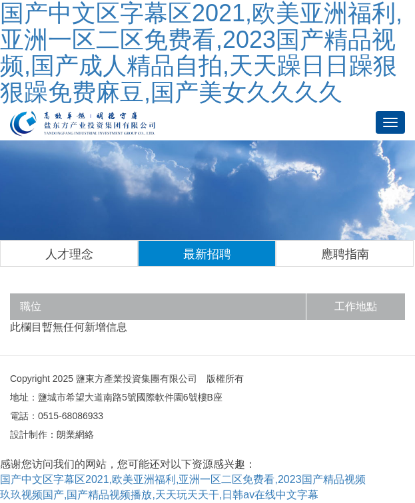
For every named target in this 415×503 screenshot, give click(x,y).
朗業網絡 (75, 434)
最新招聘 (207, 254)
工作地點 (355, 306)
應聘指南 (345, 254)
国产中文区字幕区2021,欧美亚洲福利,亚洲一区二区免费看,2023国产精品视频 (183, 479)
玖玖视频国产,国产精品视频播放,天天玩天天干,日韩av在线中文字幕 (159, 494)
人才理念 (69, 254)
